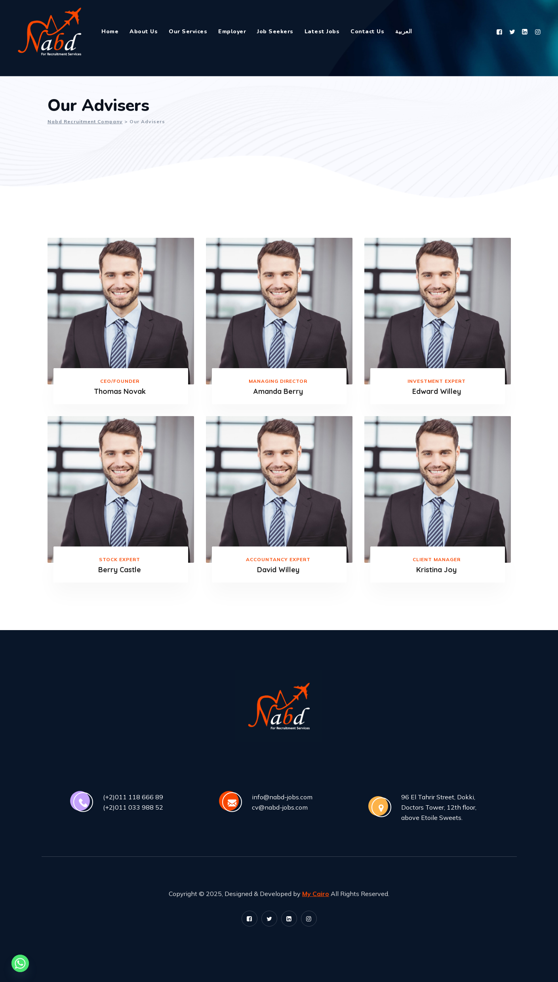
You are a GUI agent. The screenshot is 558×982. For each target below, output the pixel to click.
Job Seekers (275, 31)
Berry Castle (119, 569)
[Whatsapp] (20, 963)
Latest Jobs (322, 31)
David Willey (278, 569)
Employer (232, 31)
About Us (144, 31)
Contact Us (367, 31)
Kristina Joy (436, 569)
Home (109, 31)
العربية (403, 31)
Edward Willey (436, 391)
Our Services (188, 31)
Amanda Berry (278, 391)
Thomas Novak (120, 391)
